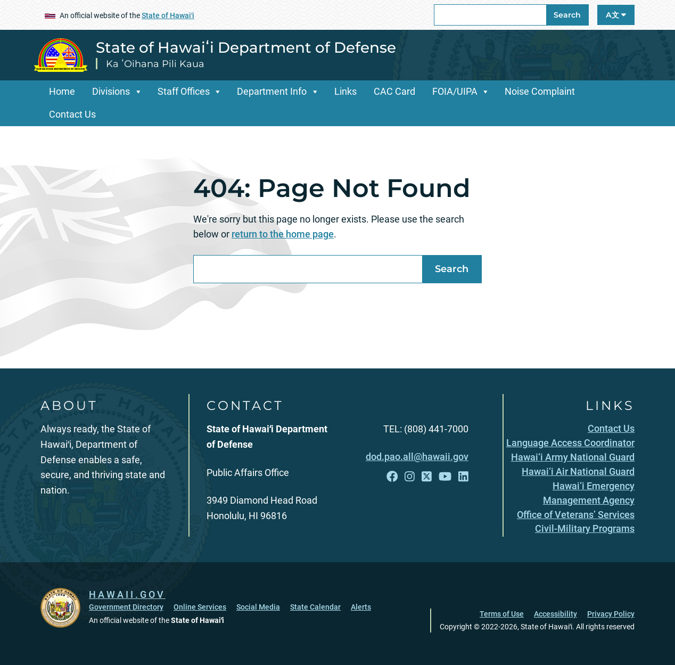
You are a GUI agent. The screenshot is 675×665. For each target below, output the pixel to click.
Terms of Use (502, 614)
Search (567, 15)
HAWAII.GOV (127, 594)
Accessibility (555, 614)
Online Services (200, 607)
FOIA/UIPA (455, 91)
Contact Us (72, 114)
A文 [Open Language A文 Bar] (616, 15)
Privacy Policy (611, 614)
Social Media (258, 607)
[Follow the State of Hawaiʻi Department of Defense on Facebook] (392, 476)
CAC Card (394, 91)
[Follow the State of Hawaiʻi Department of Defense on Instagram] (410, 476)
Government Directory (126, 607)
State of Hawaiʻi (168, 15)
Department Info (272, 91)
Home (62, 91)
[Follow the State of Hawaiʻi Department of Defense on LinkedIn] (463, 476)
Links (345, 91)
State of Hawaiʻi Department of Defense (246, 47)
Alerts (361, 607)
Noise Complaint (540, 91)
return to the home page (283, 234)
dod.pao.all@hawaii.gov (417, 456)
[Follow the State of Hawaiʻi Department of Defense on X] (427, 476)
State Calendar (315, 607)
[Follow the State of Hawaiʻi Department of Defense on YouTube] (445, 476)
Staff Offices (184, 91)
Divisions (111, 91)
